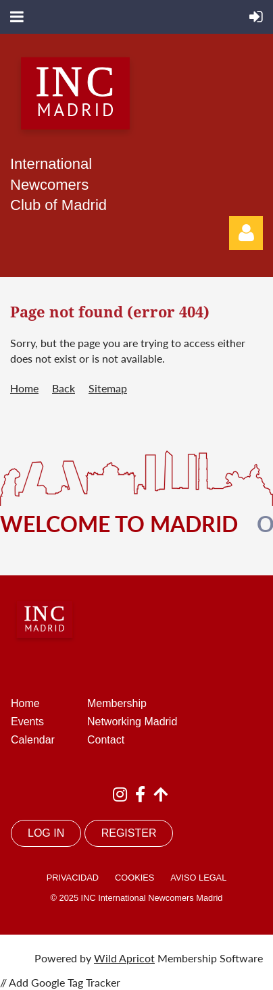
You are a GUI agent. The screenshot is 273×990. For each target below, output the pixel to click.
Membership (117, 703)
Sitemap (108, 388)
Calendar (33, 740)
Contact (105, 740)
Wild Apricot (124, 958)
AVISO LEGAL (198, 877)
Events (27, 721)
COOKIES (134, 877)
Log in (246, 233)
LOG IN (46, 833)
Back (63, 388)
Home (24, 388)
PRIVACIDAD (73, 877)
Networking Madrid (132, 721)
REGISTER (129, 833)
